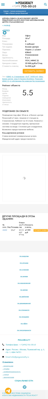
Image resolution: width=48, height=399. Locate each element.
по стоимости (24, 310)
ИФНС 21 (5, 81)
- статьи (5, 374)
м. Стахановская (18, 77)
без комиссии (27, 81)
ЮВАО (8, 77)
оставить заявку (34, 71)
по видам (24, 276)
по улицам (24, 263)
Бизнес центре (7, 79)
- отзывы (5, 369)
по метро (24, 290)
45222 (4, 230)
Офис (41, 77)
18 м (27, 77)
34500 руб (34, 77)
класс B (16, 79)
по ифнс (24, 323)
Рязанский (38, 79)
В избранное (4, 33)
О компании (7, 362)
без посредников (38, 81)
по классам (24, 270)
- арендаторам (8, 377)
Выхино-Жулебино (27, 79)
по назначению (24, 283)
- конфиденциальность (11, 372)
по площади (24, 317)
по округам (24, 256)
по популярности (24, 330)
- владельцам (7, 366)
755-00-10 (24, 6)
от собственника (16, 81)
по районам (24, 297)
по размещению (24, 303)
